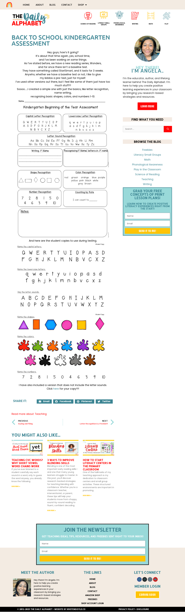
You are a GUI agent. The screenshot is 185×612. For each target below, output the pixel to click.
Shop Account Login (92, 603)
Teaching (41, 414)
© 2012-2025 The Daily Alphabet (34, 609)
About (40, 4)
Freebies (147, 150)
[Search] (168, 129)
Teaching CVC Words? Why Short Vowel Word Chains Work (27, 463)
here (56, 388)
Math (151, 24)
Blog (52, 4)
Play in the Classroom (147, 169)
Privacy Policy (127, 609)
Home (26, 4)
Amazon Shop (92, 595)
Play (166, 24)
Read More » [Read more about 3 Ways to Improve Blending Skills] (51, 510)
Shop (82, 4)
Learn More (147, 106)
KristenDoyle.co (76, 609)
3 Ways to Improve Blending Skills (60, 461)
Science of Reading (88, 24)
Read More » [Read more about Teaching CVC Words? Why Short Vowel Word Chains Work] (16, 486)
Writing (135, 24)
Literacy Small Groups (104, 24)
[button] (44, 401)
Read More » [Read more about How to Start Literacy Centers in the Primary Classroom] (87, 495)
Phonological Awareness (119, 24)
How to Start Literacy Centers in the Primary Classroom (97, 464)
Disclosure (143, 609)
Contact (66, 4)
